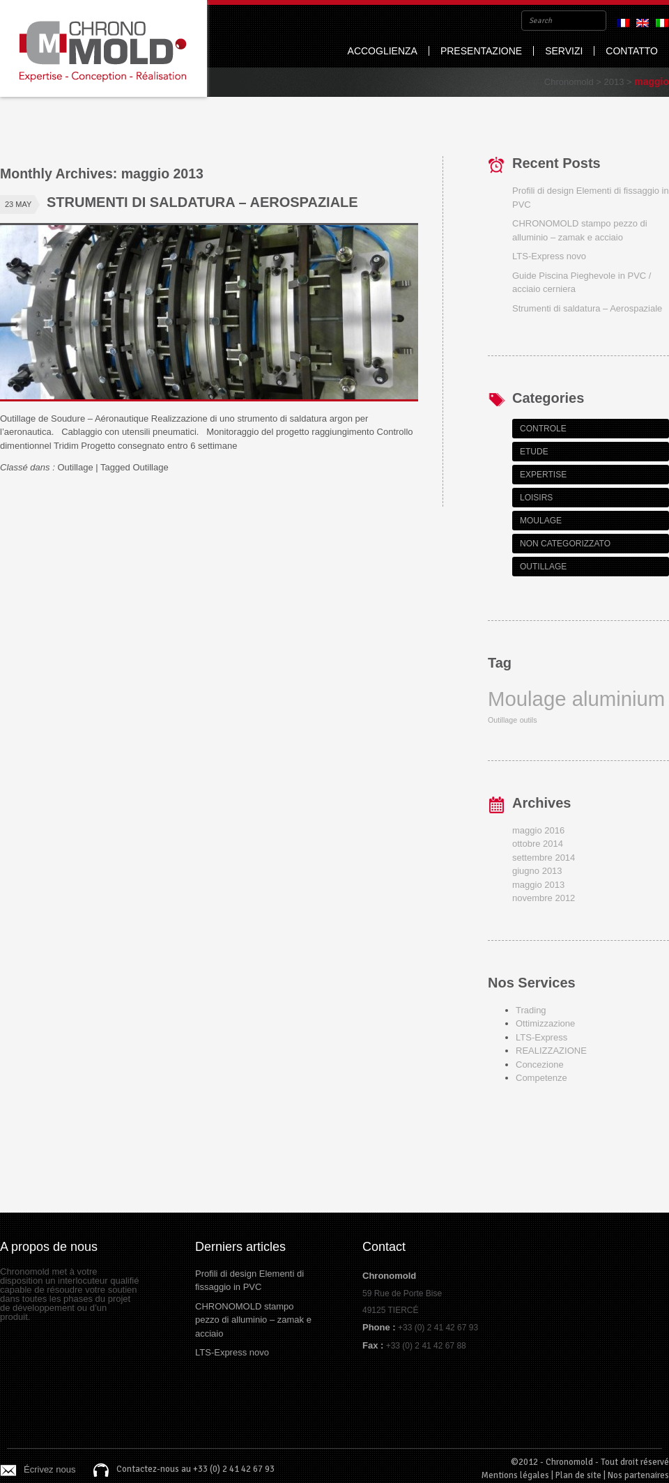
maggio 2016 (538, 830)
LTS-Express (541, 1037)
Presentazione (481, 51)
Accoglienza (382, 51)
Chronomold (103, 48)
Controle (543, 428)
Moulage (541, 520)
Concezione (540, 1064)
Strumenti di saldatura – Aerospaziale (202, 202)
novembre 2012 (543, 898)
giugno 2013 (537, 871)
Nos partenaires (638, 1475)
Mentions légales (515, 1475)
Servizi (564, 51)
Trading (531, 1010)
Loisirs (536, 497)
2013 (613, 82)
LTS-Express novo (549, 256)
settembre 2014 (543, 857)
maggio (651, 81)
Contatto (632, 51)
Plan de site (578, 1475)
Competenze (541, 1078)
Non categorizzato (565, 543)
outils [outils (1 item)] (528, 720)
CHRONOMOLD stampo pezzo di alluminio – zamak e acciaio (253, 1320)
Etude (534, 451)
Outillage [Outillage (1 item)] (502, 720)
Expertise (543, 474)
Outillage (75, 467)
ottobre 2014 (537, 843)
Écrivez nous (49, 1469)
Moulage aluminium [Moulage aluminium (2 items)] (576, 698)
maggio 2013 (538, 884)
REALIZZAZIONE (551, 1050)
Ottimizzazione (545, 1023)
